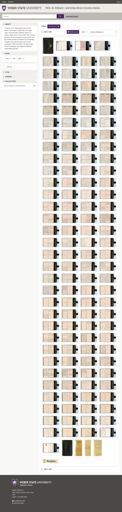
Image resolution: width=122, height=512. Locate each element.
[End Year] (20, 59)
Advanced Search (72, 16)
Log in (119, 2)
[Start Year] (8, 59)
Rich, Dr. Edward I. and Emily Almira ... (15, 86)
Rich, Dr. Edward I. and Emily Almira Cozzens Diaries (73, 8)
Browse (11, 2)
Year (7, 53)
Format (8, 77)
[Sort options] (103, 32)
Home (4, 2)
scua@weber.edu (18, 501)
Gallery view (73, 32)
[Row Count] (83, 32)
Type (7, 72)
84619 (54, 26)
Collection (10, 81)
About (8, 24)
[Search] (29, 16)
